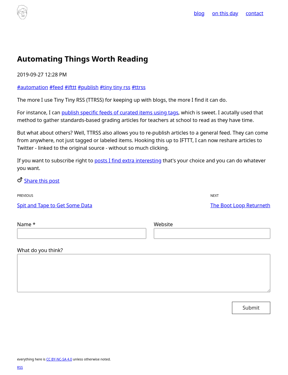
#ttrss (139, 87)
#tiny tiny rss (115, 87)
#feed (56, 87)
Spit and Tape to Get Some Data (54, 205)
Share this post (41, 180)
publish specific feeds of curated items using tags (120, 112)
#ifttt (70, 87)
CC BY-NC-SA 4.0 (59, 359)
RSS (20, 367)
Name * (81, 230)
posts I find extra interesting (127, 160)
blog (199, 13)
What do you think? (143, 270)
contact (254, 13)
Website (212, 230)
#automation (32, 87)
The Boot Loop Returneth (240, 205)
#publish (88, 87)
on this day (225, 13)
